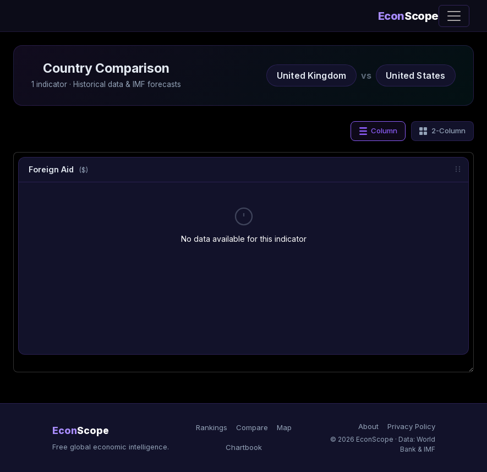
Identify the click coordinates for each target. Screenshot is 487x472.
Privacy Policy (411, 426)
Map (284, 427)
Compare (252, 427)
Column (378, 130)
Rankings (211, 427)
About (368, 426)
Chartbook (244, 447)
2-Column (442, 130)
